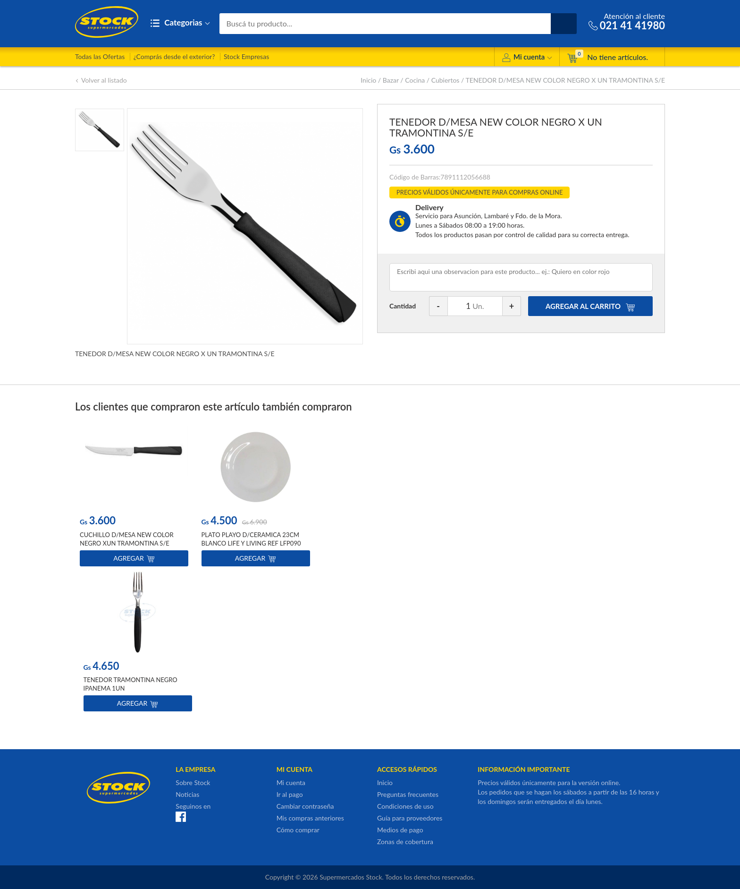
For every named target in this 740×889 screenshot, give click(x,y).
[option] (134, 498)
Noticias (187, 794)
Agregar (133, 558)
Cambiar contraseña (305, 806)
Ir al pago (290, 794)
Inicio (368, 80)
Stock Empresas (246, 56)
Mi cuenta (527, 58)
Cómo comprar (298, 830)
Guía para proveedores (409, 818)
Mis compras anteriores (310, 818)
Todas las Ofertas (100, 56)
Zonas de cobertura (405, 842)
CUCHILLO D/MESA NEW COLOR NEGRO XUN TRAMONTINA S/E (127, 539)
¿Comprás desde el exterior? (174, 56)
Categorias (180, 23)
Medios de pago (400, 830)
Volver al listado (101, 80)
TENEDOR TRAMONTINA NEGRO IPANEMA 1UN (130, 684)
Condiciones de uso (405, 806)
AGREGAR (590, 306)
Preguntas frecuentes (407, 794)
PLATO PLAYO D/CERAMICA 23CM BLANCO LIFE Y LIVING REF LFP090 (251, 539)
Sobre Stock (193, 782)
